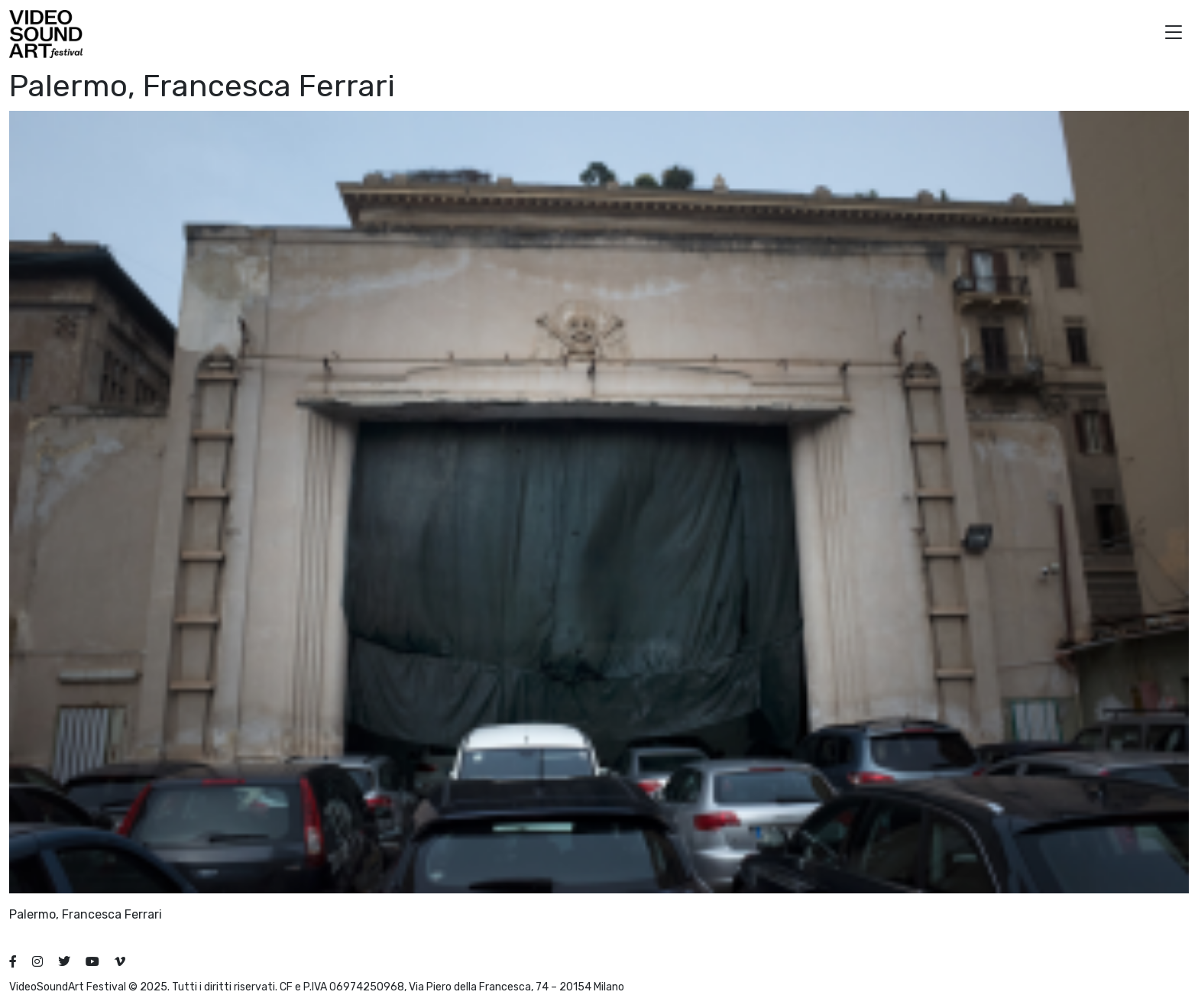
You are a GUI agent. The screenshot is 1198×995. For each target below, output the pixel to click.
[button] (1173, 34)
